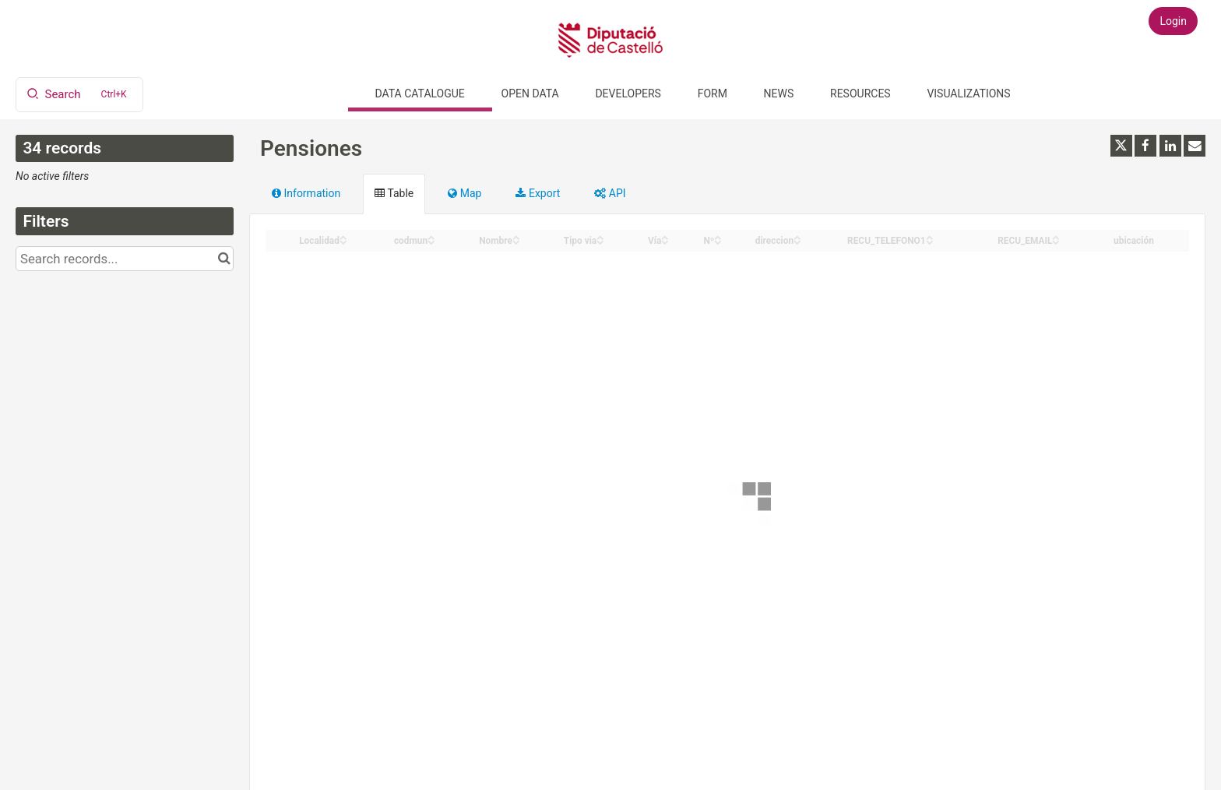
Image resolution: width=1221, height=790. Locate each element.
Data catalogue (420, 93)
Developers (627, 93)
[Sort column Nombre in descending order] (516, 241)
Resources (860, 93)
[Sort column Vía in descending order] (665, 241)
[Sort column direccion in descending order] (797, 241)
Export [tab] (537, 193)
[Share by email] (1194, 146)
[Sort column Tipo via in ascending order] (600, 236)
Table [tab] (394, 193)
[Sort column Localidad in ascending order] (343, 236)
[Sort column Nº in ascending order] (718, 236)
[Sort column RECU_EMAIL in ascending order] (1056, 236)
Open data (530, 93)
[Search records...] (125, 258)
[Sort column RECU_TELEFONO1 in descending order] (930, 241)
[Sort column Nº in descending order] (718, 241)
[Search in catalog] (224, 258)
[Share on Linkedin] (1170, 146)
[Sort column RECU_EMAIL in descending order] (1056, 241)
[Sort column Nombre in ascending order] (516, 236)
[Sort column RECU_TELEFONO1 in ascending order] (930, 236)
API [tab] (609, 193)
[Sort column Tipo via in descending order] (600, 241)
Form (712, 93)
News (779, 93)
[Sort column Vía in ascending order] (665, 236)
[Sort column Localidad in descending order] (343, 241)
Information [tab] (306, 193)
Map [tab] (464, 193)
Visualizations (968, 93)
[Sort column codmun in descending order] (431, 241)
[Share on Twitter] (1121, 146)
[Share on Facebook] (1145, 146)
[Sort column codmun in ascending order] (431, 236)
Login (1173, 21)
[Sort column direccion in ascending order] (797, 236)
